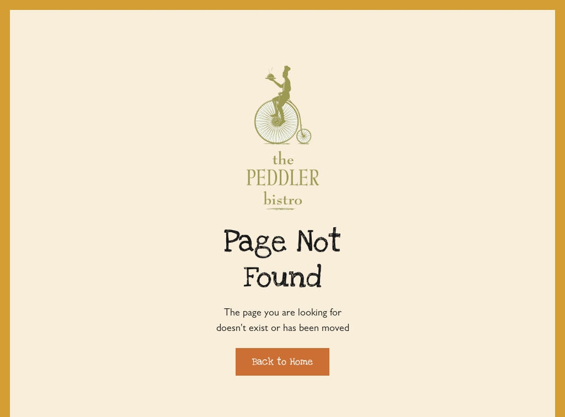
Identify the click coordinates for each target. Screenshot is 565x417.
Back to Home (282, 361)
